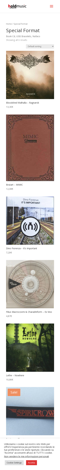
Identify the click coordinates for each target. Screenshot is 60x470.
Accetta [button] (31, 462)
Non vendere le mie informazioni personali (26, 456)
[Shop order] (40, 46)
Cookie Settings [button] (14, 462)
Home (9, 23)
